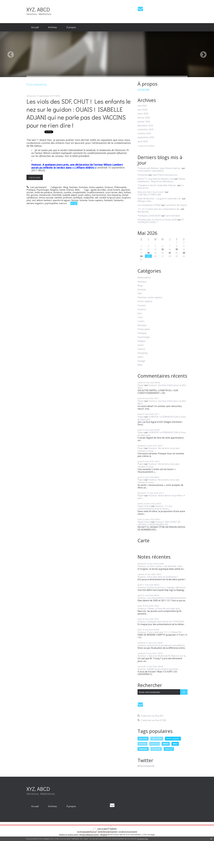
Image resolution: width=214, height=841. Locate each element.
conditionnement (95, 192)
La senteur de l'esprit (176, 205)
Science (70, 189)
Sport (140, 357)
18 (148, 252)
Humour (109, 187)
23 (184, 252)
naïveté (58, 197)
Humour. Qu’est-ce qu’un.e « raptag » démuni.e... (162, 587)
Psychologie (43, 189)
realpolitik (88, 197)
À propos (71, 27)
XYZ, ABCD (38, 9)
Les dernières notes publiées (107, 832)
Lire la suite (34, 177)
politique (77, 197)
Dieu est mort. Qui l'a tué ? (151, 191)
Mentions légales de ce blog (88, 835)
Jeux (140, 313)
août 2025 (143, 141)
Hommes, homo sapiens (91, 187)
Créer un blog (102, 829)
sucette (67, 192)
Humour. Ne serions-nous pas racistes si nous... (158, 449)
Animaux (142, 281)
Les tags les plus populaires (128, 832)
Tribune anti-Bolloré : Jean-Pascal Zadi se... (159, 168)
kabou (87, 194)
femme (74, 200)
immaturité (44, 194)
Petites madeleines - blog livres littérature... (161, 180)
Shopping (143, 353)
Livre (140, 317)
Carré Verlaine (172, 215)
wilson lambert (44, 200)
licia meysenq (114, 194)
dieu (120, 192)
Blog (65, 187)
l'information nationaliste (151, 170)
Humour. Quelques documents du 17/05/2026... (161, 621)
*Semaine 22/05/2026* (149, 215)
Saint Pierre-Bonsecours (165, 174)
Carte (143, 540)
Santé (62, 189)
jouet (80, 194)
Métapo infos (144, 201)
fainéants (118, 200)
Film (140, 293)
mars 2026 (143, 113)
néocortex (156, 738)
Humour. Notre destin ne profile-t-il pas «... (161, 497)
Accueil (35, 27)
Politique (30, 189)
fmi (28, 194)
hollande (156, 748)
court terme (111, 192)
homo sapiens (95, 200)
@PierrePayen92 (146, 765)
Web (77, 189)
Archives (52, 27)
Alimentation (144, 277)
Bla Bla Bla (143, 211)
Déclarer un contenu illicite (68, 835)
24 (141, 256)
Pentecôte (143, 174)
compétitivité (79, 192)
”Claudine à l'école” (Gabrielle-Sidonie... (157, 185)
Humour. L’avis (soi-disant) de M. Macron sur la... (162, 655)
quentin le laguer (61, 200)
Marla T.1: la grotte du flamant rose (156, 178)
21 (170, 252)
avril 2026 (142, 109)
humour (143, 748)
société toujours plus (110, 197)
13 (162, 249)
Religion (54, 189)
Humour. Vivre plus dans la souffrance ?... (158, 576)
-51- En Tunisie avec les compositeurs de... (159, 208)
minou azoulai (46, 197)
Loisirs (141, 321)
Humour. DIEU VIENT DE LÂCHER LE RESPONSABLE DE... (159, 523)
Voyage (141, 361)
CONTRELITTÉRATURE (149, 194)
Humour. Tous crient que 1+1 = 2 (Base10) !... (160, 632)
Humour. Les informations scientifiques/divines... (162, 597)
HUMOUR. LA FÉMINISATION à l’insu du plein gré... (162, 418)
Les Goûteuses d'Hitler (149, 205)
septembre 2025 (146, 137)
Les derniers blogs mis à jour (86, 832)
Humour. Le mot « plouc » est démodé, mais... (160, 566)
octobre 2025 (144, 133)
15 (177, 249)
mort (165, 743)
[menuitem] (34, 27)
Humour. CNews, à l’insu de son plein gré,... (159, 608)
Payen (141, 385)
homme (83, 200)
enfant (127, 192)
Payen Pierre (144, 506)
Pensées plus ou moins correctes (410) (157, 219)
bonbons (58, 192)
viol (33, 200)
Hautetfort (113, 829)
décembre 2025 (145, 125)
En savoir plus (142, 839)
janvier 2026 (144, 121)
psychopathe (51, 203)
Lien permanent (36, 187)
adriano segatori (35, 203)
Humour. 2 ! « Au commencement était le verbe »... (155, 507)
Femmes (73, 187)
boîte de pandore (43, 192)
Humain (142, 305)
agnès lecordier (98, 189)
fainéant (108, 200)
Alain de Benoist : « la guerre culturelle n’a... (160, 198)
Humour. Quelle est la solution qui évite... (158, 668)
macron (63, 203)
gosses (34, 194)
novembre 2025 (146, 129)
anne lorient (113, 189)
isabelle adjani (70, 194)
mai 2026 (142, 105)
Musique (142, 325)
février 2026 (144, 117)
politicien (67, 197)
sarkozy (154, 743)
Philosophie (120, 187)
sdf (96, 197)
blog (152, 835)
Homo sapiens (145, 301)
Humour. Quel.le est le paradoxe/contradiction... (162, 645)
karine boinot (99, 194)
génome (143, 738)
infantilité (56, 194)
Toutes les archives (146, 146)
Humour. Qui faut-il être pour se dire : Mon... (162, 386)
